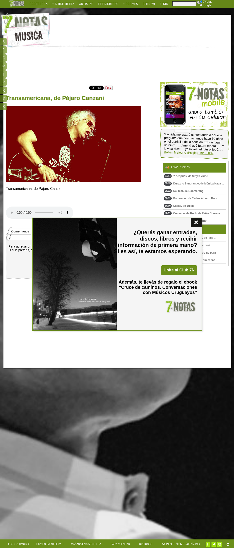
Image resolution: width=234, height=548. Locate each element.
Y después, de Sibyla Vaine (186, 176)
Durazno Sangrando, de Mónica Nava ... (194, 184)
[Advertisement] (132, 48)
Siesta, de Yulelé (179, 206)
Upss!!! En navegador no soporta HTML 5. (39, 213)
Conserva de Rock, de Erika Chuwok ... (193, 213)
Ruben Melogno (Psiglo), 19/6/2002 (189, 152)
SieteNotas (192, 544)
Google (205, 5)
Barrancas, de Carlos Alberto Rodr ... (192, 198)
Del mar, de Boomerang (183, 191)
